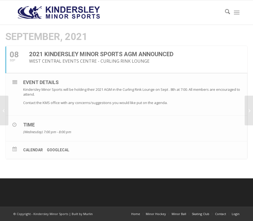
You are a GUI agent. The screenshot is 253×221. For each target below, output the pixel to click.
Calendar (33, 150)
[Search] (225, 12)
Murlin (88, 214)
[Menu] (237, 12)
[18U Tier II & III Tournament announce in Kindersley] (4, 110)
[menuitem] (225, 12)
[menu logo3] (59, 12)
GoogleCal (58, 150)
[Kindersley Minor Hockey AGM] (249, 110)
